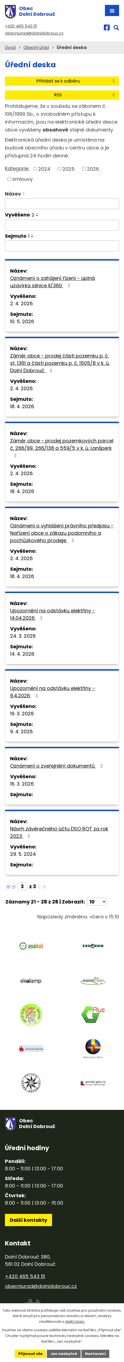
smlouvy (22, 179)
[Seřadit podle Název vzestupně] (24, 192)
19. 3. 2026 (22, 713)
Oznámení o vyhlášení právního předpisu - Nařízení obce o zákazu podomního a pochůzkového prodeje (62, 533)
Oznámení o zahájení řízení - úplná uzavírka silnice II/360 (52, 282)
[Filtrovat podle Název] (62, 203)
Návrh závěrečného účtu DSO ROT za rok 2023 (59, 832)
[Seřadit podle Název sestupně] (24, 195)
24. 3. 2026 (23, 636)
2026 (93, 168)
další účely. (75, 1321)
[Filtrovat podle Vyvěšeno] (62, 225)
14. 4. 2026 (22, 654)
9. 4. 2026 (21, 731)
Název (13, 193)
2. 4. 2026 (21, 303)
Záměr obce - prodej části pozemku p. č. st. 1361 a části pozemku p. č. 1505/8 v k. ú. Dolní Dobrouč (60, 363)
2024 (44, 168)
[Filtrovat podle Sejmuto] (62, 245)
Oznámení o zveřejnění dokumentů (57, 765)
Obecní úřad (36, 47)
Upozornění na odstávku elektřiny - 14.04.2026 (52, 614)
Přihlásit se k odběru (76, 81)
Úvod (10, 47)
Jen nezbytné (63, 1353)
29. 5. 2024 (23, 854)
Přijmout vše (30, 1353)
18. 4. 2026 (22, 406)
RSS (85, 95)
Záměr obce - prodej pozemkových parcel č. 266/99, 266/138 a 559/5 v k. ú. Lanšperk (61, 447)
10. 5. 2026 (22, 321)
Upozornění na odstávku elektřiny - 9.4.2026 (52, 692)
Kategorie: (17, 168)
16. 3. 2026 (22, 783)
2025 (68, 168)
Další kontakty (28, 1220)
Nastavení (95, 1353)
